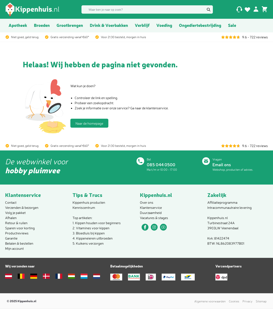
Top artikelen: (82, 218)
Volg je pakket (15, 213)
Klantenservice (151, 207)
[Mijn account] (256, 9)
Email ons (221, 164)
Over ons (146, 202)
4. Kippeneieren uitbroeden (93, 238)
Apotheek (18, 25)
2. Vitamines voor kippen (91, 228)
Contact (10, 202)
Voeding (164, 25)
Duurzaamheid (151, 213)
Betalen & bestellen (19, 243)
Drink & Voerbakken (109, 25)
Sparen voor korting (20, 228)
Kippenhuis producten (89, 202)
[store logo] (32, 9)
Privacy (248, 301)
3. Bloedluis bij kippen (89, 233)
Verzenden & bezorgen (21, 207)
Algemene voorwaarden (210, 301)
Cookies (234, 301)
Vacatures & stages (154, 218)
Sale (232, 25)
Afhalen (11, 218)
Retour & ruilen (16, 223)
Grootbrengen (70, 25)
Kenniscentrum (84, 207)
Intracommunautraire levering (229, 207)
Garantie (11, 238)
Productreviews (17, 233)
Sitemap (261, 301)
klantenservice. (157, 108)
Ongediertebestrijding (200, 25)
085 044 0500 (161, 164)
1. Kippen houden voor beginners (97, 223)
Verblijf (142, 25)
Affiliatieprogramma (222, 202)
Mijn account (14, 248)
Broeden (42, 25)
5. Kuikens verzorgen (88, 243)
